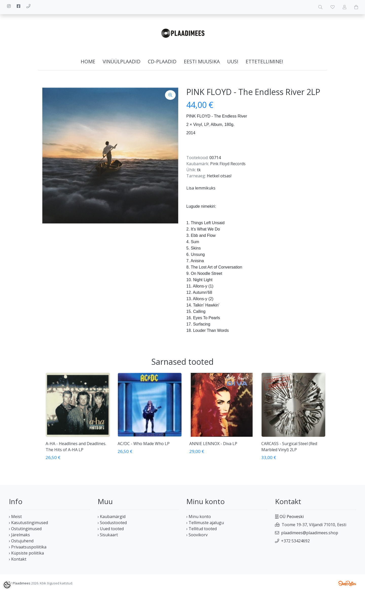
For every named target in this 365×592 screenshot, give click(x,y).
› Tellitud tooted (201, 528)
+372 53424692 (295, 541)
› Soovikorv (197, 535)
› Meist (15, 516)
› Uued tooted (111, 528)
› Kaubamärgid (111, 516)
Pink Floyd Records (228, 163)
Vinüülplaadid (121, 61)
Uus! (232, 61)
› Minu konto (198, 516)
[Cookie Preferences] (7, 584)
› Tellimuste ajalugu (205, 522)
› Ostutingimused (25, 528)
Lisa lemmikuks (200, 188)
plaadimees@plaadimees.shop (309, 533)
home (88, 61)
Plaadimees (21, 583)
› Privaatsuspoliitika (27, 547)
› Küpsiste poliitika (26, 553)
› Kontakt (17, 559)
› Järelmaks (19, 535)
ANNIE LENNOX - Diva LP (213, 443)
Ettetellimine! (264, 61)
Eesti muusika (202, 61)
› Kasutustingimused (28, 522)
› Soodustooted (112, 522)
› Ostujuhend (21, 541)
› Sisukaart (108, 535)
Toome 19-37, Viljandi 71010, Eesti (314, 524)
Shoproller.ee (347, 583)
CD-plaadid (162, 61)
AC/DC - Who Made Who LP (144, 443)
